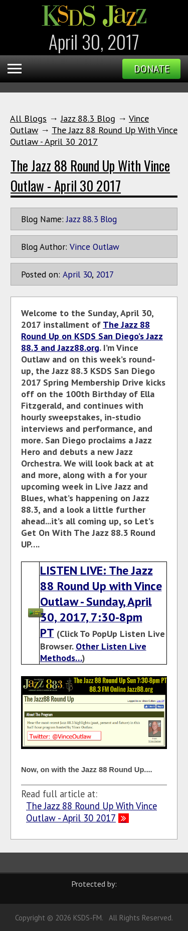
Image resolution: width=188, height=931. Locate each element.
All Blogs (28, 118)
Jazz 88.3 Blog (88, 118)
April (71, 274)
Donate (151, 69)
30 (87, 274)
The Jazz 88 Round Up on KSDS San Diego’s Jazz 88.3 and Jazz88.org (92, 336)
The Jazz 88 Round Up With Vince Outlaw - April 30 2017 (93, 135)
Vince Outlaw (94, 246)
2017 (105, 274)
